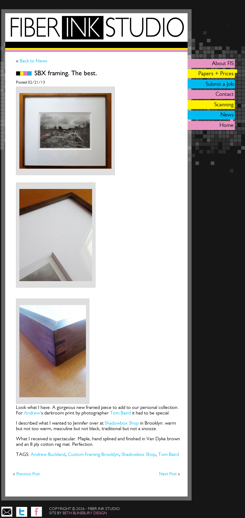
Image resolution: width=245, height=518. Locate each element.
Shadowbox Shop (122, 423)
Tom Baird (120, 413)
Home (227, 125)
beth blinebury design (85, 513)
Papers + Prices (216, 73)
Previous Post (28, 473)
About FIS (223, 63)
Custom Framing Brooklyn (93, 454)
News (227, 115)
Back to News (32, 61)
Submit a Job (220, 84)
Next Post (168, 473)
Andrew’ (32, 413)
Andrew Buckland (48, 454)
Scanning (224, 104)
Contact (225, 94)
